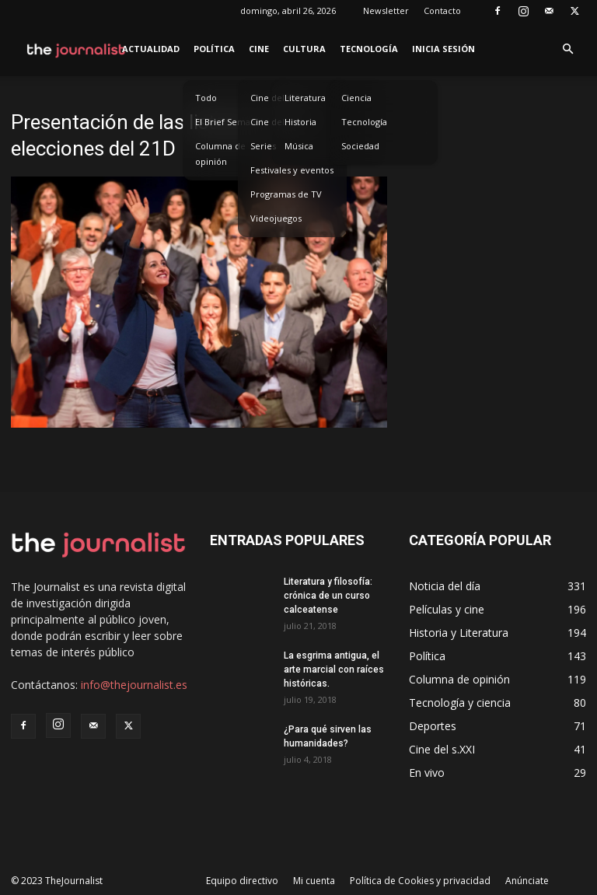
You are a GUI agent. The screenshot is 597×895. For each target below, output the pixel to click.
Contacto (442, 10)
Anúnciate (527, 880)
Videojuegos (276, 218)
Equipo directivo (242, 880)
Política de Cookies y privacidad (420, 880)
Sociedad (360, 146)
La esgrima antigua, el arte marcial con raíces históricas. (334, 669)
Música (299, 146)
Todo (206, 97)
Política (214, 48)
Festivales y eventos (291, 170)
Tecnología (369, 48)
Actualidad (151, 48)
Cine (259, 48)
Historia (300, 122)
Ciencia (356, 97)
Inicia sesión (443, 48)
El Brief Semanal (229, 122)
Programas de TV (286, 194)
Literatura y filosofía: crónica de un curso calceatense (328, 595)
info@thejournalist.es (134, 684)
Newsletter (386, 10)
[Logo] (76, 49)
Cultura (304, 48)
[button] (567, 49)
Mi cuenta (314, 880)
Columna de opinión (220, 153)
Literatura (305, 97)
